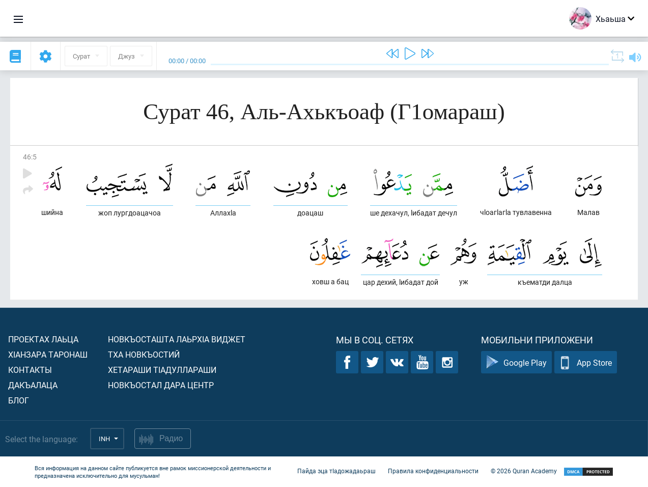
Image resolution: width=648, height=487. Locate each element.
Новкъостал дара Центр (161, 385)
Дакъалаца (33, 385)
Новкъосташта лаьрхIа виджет (176, 339)
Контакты (30, 369)
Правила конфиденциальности (433, 471)
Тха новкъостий (144, 354)
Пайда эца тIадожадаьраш (336, 471)
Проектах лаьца (43, 339)
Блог (18, 400)
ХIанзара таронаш (48, 354)
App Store (585, 362)
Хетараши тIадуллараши (162, 369)
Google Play (516, 362)
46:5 (30, 156)
